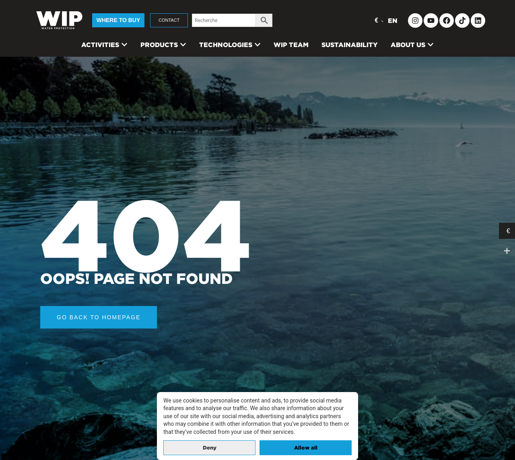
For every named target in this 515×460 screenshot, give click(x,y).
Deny (209, 448)
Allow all (305, 448)
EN (393, 20)
